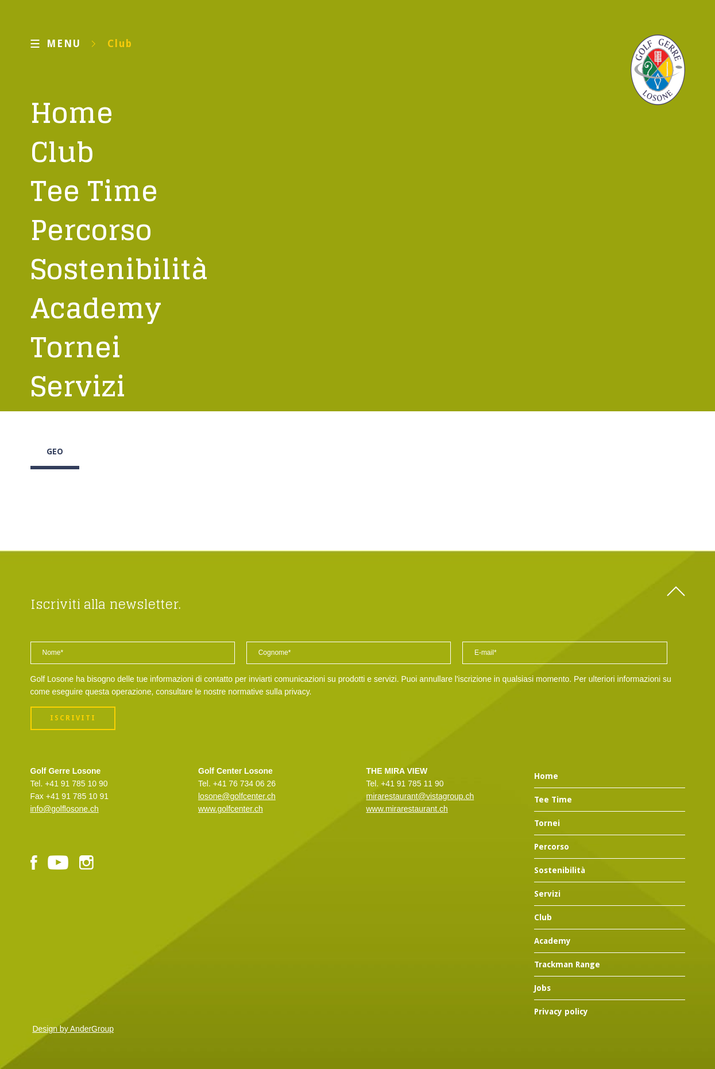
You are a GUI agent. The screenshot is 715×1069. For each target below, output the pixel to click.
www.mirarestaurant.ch (407, 808)
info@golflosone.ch (64, 808)
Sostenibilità (119, 269)
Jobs (542, 988)
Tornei (75, 347)
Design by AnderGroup (73, 1028)
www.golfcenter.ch (230, 808)
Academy (95, 308)
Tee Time (94, 190)
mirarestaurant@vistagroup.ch (420, 796)
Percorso (91, 229)
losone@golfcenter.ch (237, 796)
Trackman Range (567, 964)
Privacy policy (561, 1011)
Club (120, 43)
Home (71, 112)
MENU (64, 43)
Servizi (78, 386)
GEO (55, 451)
